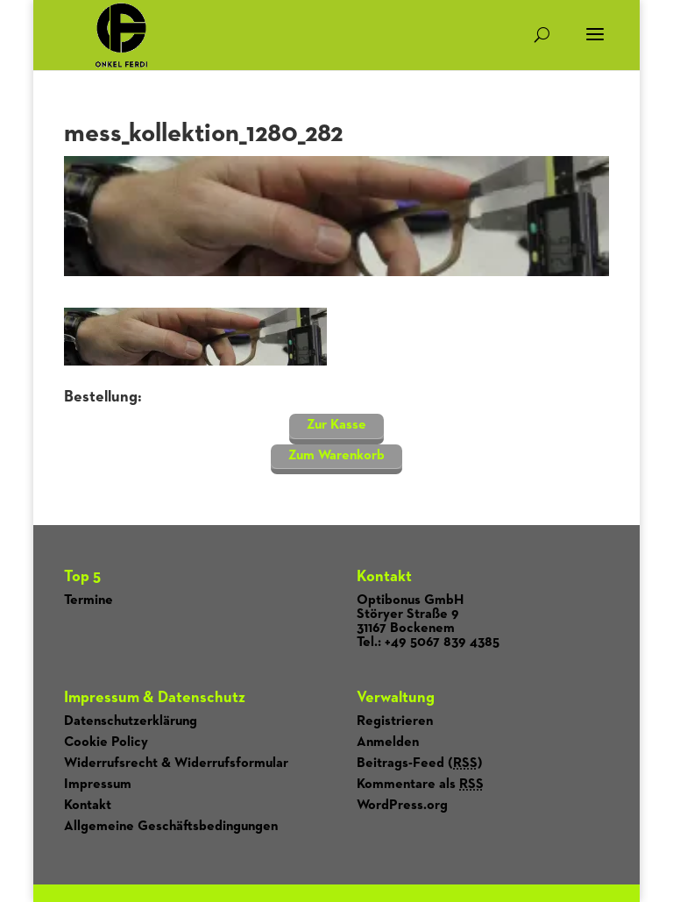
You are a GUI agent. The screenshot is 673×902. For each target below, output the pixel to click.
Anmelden (388, 742)
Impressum (97, 785)
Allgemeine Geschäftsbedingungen (171, 827)
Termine (88, 600)
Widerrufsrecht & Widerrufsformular (176, 763)
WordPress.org (402, 806)
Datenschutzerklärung (130, 721)
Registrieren (395, 721)
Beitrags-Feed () (420, 763)
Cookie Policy (106, 742)
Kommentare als (420, 785)
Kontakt (87, 806)
